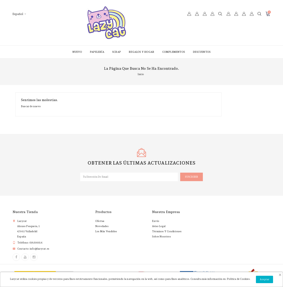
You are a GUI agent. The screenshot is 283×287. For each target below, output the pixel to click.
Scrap (116, 51)
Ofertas (99, 220)
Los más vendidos (106, 231)
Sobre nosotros (161, 236)
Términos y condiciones (166, 231)
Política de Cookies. (238, 278)
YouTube (25, 257)
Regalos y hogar (141, 51)
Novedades (102, 226)
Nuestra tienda (25, 212)
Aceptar (264, 279)
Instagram (33, 257)
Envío (155, 220)
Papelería (97, 51)
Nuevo (77, 51)
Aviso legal (158, 226)
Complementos (173, 51)
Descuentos (202, 51)
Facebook (16, 257)
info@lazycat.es (39, 248)
